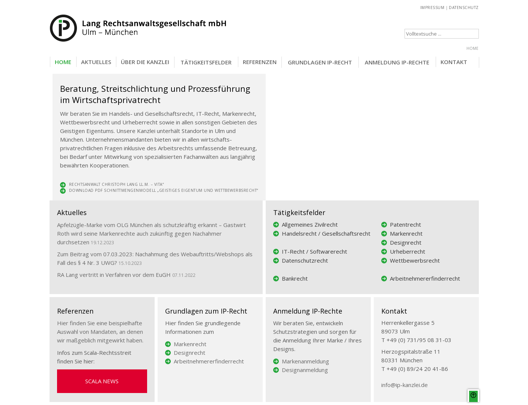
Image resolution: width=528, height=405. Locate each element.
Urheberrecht (407, 251)
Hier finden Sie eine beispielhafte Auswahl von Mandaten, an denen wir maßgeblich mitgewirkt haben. (100, 331)
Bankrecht (295, 278)
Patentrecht (405, 224)
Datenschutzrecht (305, 260)
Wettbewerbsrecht (415, 260)
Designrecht (405, 242)
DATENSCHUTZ (464, 7)
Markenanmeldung (305, 361)
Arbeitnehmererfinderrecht (425, 278)
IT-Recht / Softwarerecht (314, 251)
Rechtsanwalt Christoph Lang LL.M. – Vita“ (116, 184)
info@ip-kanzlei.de (404, 385)
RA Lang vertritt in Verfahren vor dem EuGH (114, 274)
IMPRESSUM (432, 7)
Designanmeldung (305, 370)
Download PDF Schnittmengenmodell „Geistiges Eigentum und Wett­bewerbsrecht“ (163, 190)
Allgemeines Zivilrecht (310, 224)
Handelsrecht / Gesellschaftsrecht (326, 233)
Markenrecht (406, 233)
